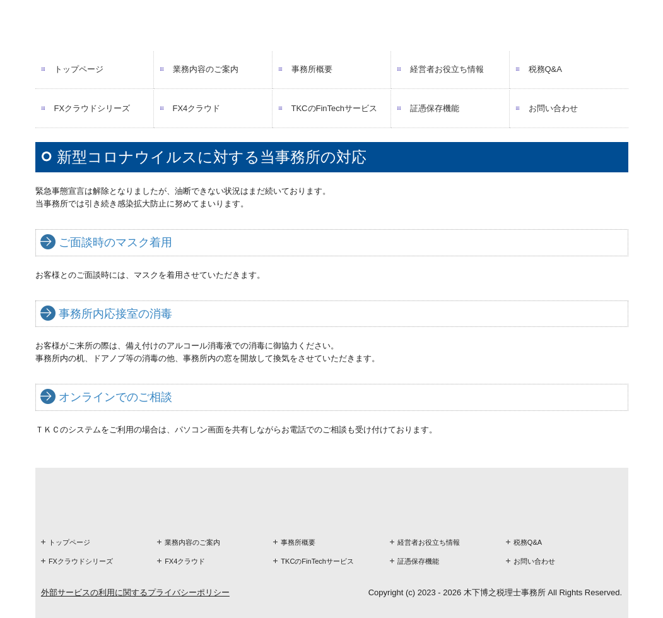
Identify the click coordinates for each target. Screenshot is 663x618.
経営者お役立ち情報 (447, 69)
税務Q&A (545, 69)
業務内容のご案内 (205, 69)
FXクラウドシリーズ (92, 108)
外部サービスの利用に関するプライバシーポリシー (135, 592)
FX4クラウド (197, 108)
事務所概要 (311, 69)
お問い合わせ (553, 108)
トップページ (78, 69)
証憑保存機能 (434, 108)
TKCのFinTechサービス (334, 108)
